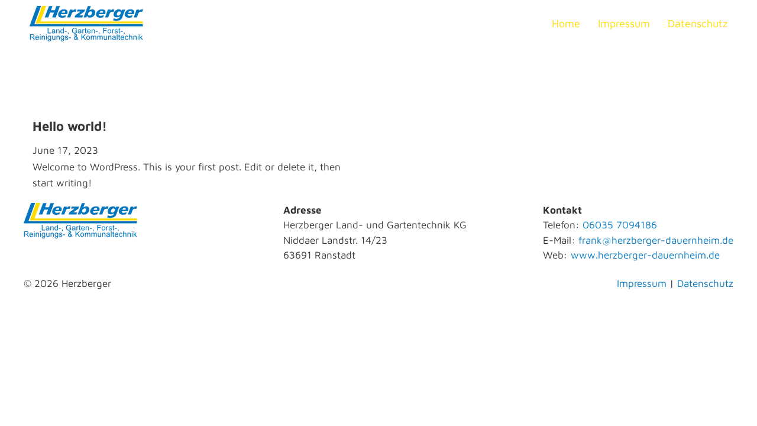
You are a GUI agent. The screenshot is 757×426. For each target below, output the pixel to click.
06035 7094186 (620, 225)
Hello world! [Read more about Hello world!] (70, 126)
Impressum (624, 23)
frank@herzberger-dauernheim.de (655, 240)
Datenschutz (697, 23)
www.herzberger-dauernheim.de (645, 255)
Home (566, 23)
